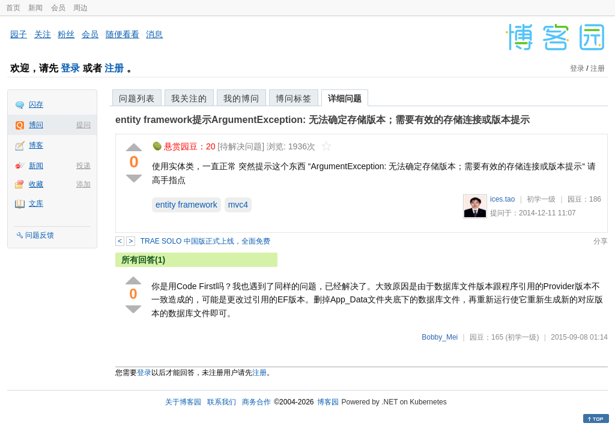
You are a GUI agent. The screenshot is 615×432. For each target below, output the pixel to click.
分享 (600, 241)
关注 (42, 34)
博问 (36, 125)
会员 (58, 8)
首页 (13, 8)
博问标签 (294, 98)
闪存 (36, 104)
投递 (83, 165)
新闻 (35, 8)
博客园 (328, 402)
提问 (83, 125)
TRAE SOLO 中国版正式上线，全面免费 (205, 241)
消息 (154, 34)
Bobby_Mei (440, 337)
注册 (114, 68)
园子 (18, 34)
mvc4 (238, 204)
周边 (80, 8)
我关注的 (189, 98)
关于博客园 (183, 402)
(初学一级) (522, 337)
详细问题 (345, 98)
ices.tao (502, 199)
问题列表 (137, 98)
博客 (36, 145)
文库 (36, 203)
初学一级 (541, 199)
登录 (70, 68)
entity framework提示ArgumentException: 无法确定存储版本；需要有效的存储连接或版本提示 (322, 120)
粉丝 (66, 34)
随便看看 (122, 34)
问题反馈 (39, 235)
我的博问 (241, 98)
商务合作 (256, 402)
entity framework (186, 204)
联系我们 (221, 402)
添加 (83, 184)
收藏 (36, 184)
